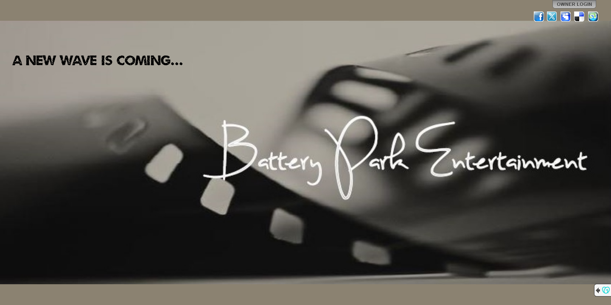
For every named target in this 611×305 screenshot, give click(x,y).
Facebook (539, 16)
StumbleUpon (593, 16)
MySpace (566, 16)
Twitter (552, 16)
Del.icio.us (580, 16)
